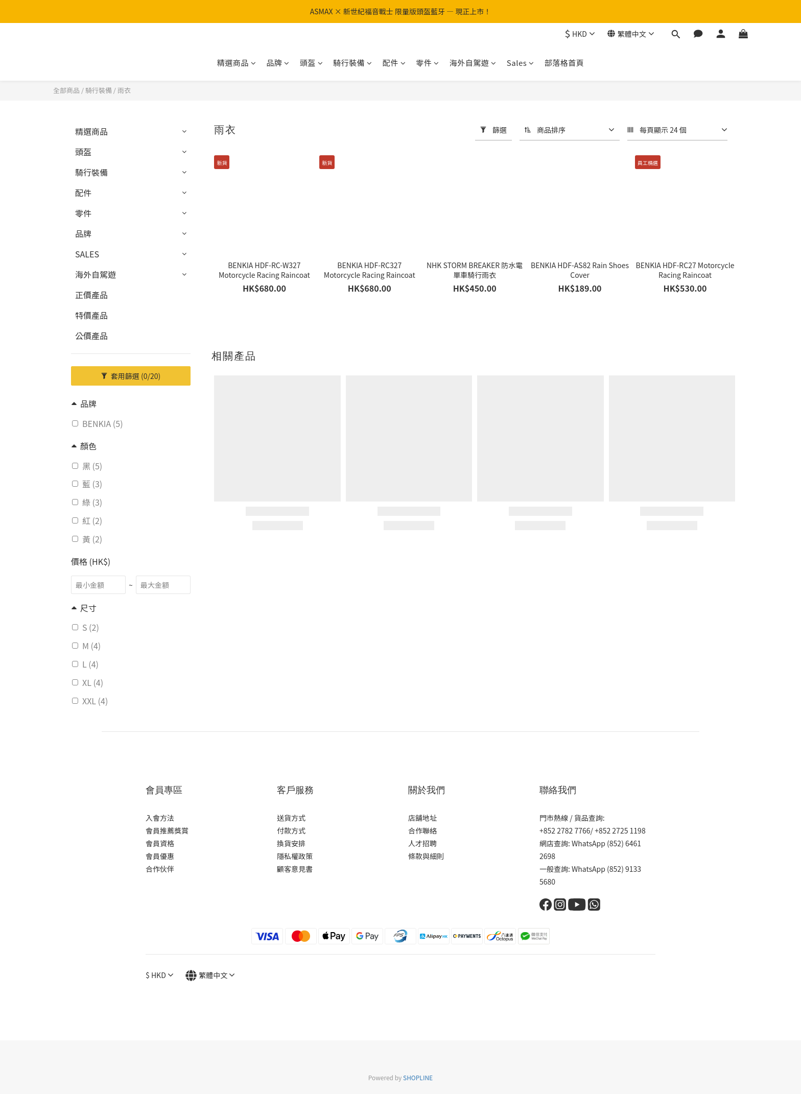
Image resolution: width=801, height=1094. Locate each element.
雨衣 (124, 90)
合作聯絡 (422, 830)
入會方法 (160, 818)
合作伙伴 (160, 869)
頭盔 (311, 62)
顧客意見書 (295, 869)
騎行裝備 (352, 62)
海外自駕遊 (473, 62)
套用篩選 (131, 376)
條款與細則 (426, 856)
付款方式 (291, 830)
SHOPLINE (418, 1077)
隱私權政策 (295, 856)
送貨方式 (291, 818)
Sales (520, 62)
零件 (427, 62)
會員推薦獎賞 (167, 830)
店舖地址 (422, 818)
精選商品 (236, 62)
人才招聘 (422, 843)
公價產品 (91, 335)
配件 (394, 62)
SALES (87, 254)
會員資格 (160, 843)
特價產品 (91, 315)
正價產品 (91, 295)
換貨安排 (291, 843)
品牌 (278, 62)
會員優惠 (160, 856)
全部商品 (66, 90)
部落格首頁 (564, 62)
